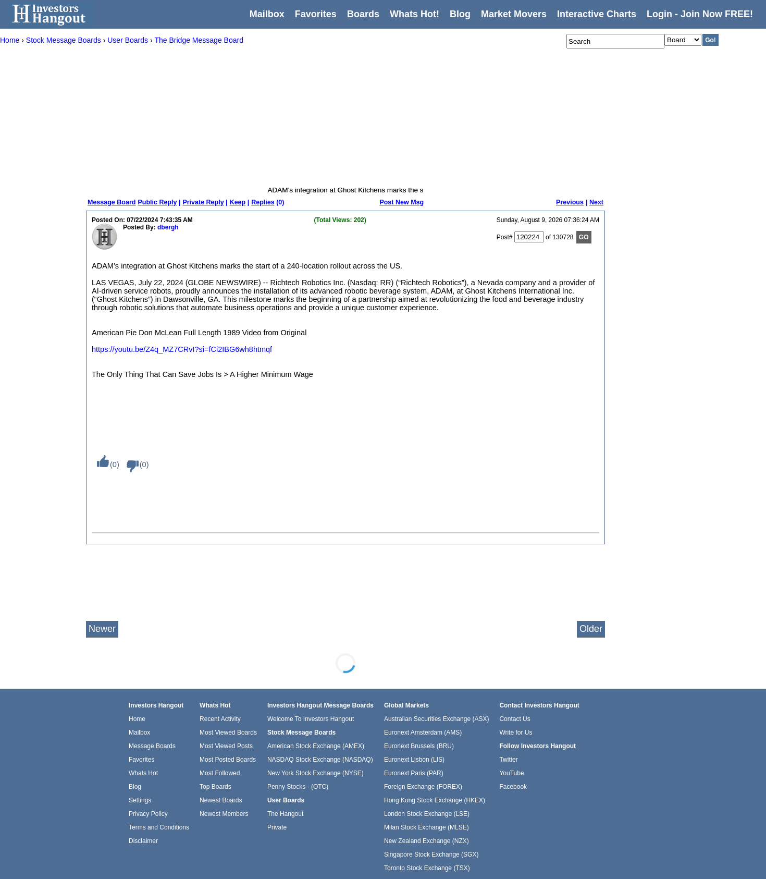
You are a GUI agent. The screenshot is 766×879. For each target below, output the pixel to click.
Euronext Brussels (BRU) (419, 746)
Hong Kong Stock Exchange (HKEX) (434, 800)
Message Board (111, 202)
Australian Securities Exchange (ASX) (436, 719)
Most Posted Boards (228, 759)
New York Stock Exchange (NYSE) (315, 773)
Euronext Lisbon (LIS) (414, 759)
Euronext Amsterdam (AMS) (423, 732)
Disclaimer (143, 841)
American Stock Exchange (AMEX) (315, 746)
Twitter (508, 759)
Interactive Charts (596, 14)
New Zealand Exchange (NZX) (426, 841)
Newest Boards (221, 800)
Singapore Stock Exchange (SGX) (431, 854)
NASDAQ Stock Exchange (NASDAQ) (320, 759)
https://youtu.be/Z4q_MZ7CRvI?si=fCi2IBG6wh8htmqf (182, 349)
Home (137, 719)
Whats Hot (143, 773)
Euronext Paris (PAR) (413, 773)
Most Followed (220, 773)
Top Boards (215, 786)
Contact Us (514, 719)
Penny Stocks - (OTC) (297, 786)
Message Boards (152, 746)
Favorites (316, 14)
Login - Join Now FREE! (700, 14)
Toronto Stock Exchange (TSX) (427, 868)
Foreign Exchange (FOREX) (423, 786)
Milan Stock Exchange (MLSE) (426, 827)
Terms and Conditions (159, 827)
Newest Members (224, 813)
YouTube (511, 773)
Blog (135, 786)
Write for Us (515, 732)
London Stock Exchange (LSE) (427, 813)
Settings (140, 800)
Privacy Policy (148, 813)
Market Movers (514, 14)
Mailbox (267, 14)
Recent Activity (220, 719)
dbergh (168, 227)
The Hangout (285, 813)
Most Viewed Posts (226, 746)
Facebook (513, 786)
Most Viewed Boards (228, 732)
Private (277, 827)
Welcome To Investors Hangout (310, 719)
